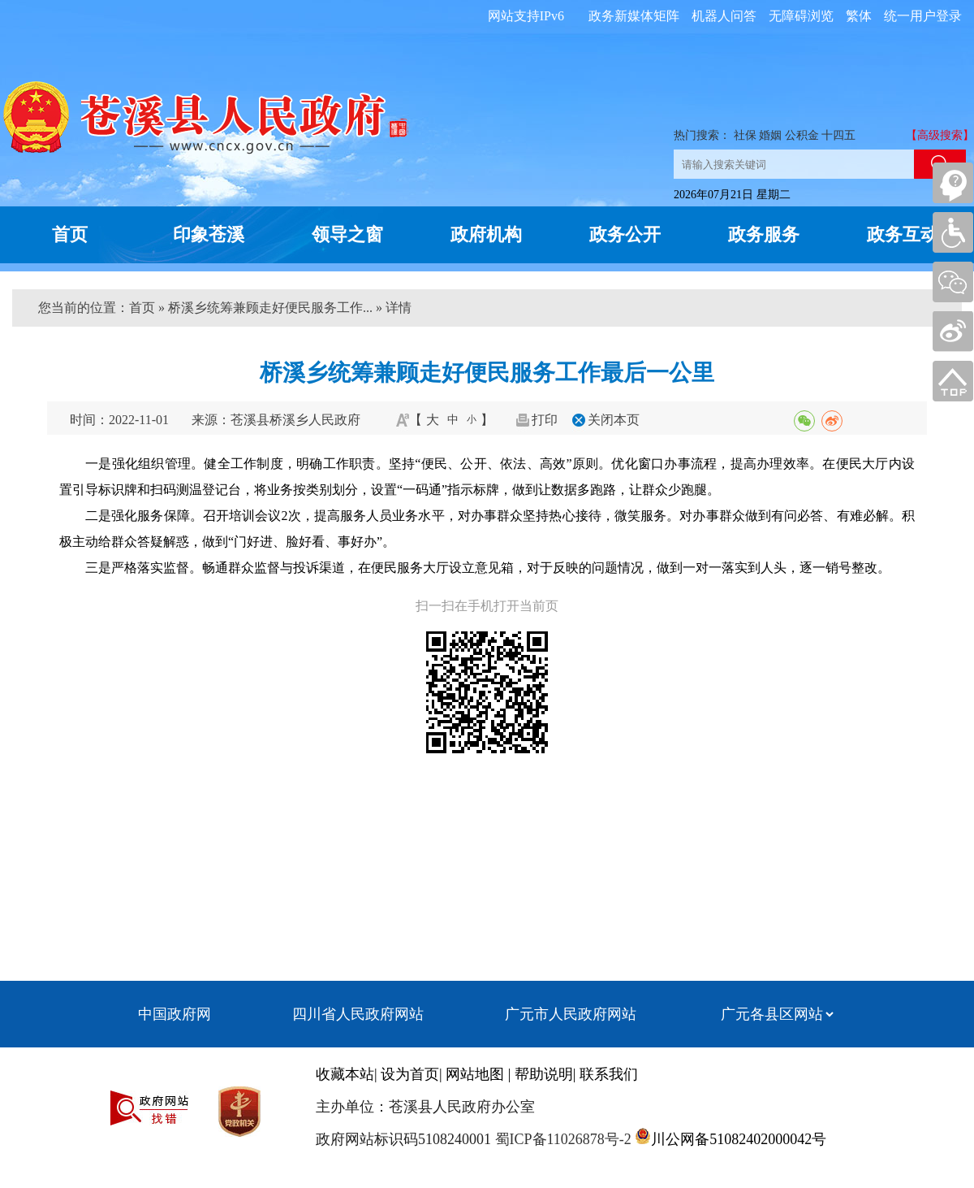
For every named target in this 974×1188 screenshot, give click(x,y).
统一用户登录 (923, 16)
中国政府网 (174, 1014)
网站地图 (475, 1074)
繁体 (859, 16)
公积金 (802, 135)
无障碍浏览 (801, 16)
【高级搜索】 (940, 135)
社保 (745, 135)
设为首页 (410, 1074)
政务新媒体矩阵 (633, 16)
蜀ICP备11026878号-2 (561, 1139)
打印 (545, 420)
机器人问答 (724, 16)
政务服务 (763, 234)
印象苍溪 (208, 234)
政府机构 (486, 234)
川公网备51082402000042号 (738, 1139)
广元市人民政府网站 (570, 1014)
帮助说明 (544, 1074)
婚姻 (770, 135)
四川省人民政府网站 (358, 1014)
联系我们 (609, 1074)
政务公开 (625, 234)
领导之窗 (347, 234)
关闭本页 (614, 420)
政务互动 (902, 234)
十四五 (838, 135)
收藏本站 (345, 1074)
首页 (70, 234)
